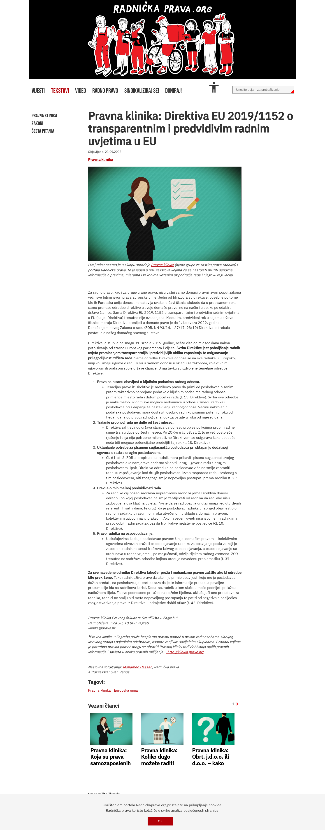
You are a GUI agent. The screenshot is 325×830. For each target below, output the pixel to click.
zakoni (37, 123)
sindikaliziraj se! (141, 90)
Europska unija (126, 690)
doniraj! (173, 90)
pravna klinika (44, 115)
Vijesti (38, 90)
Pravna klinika (100, 159)
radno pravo (105, 90)
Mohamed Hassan (137, 667)
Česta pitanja (43, 131)
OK (160, 821)
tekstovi (60, 90)
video (80, 90)
